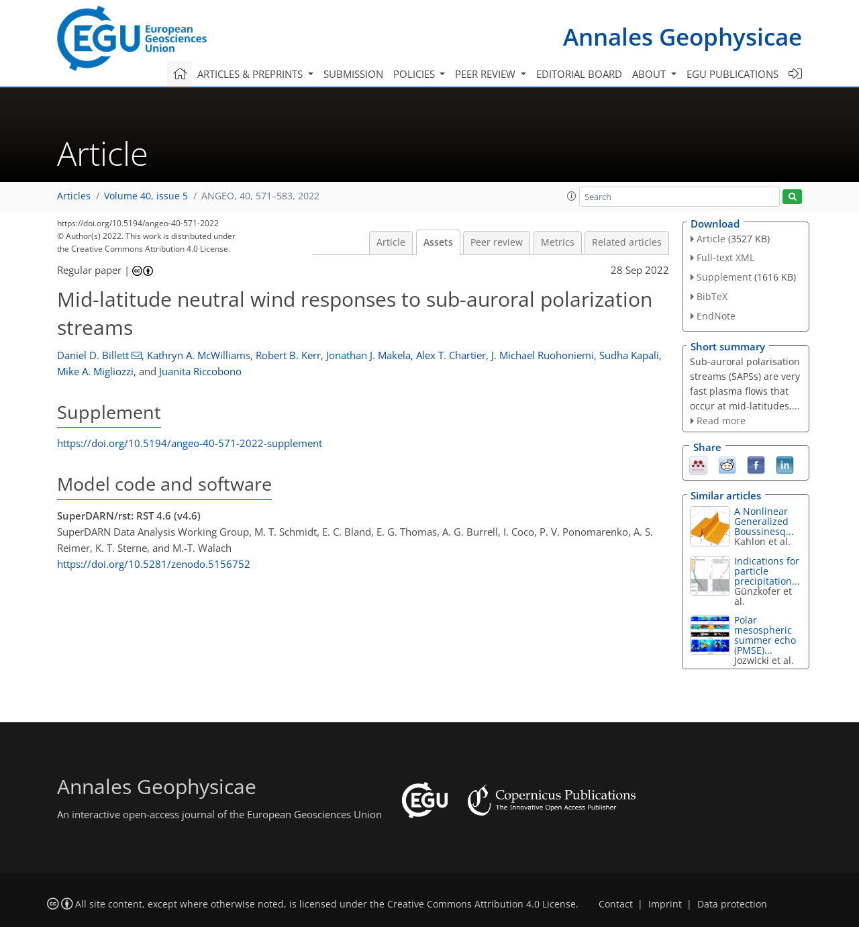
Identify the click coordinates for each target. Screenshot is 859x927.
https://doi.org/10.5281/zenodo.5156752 (153, 564)
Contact (616, 904)
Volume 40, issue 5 (146, 196)
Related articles (627, 242)
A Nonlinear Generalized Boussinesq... (764, 521)
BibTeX (712, 296)
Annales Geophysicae (682, 36)
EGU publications (732, 74)
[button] (571, 196)
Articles (74, 196)
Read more (721, 420)
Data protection (732, 904)
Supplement (724, 277)
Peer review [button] (486, 74)
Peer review (496, 242)
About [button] (650, 74)
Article (390, 242)
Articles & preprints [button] (251, 74)
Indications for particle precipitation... (767, 570)
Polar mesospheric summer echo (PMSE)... (765, 635)
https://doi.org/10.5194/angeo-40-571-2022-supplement (189, 443)
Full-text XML (725, 257)
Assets (438, 242)
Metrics (557, 242)
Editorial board (579, 74)
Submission (353, 74)
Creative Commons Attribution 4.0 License (481, 904)
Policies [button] (415, 74)
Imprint (665, 904)
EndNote (716, 315)
